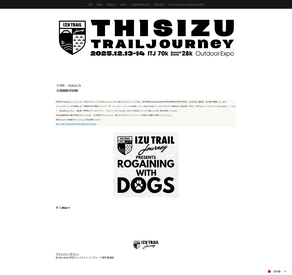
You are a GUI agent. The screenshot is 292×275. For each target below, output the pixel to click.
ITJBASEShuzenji (140, 4)
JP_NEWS (61, 85)
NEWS (100, 4)
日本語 (274, 271)
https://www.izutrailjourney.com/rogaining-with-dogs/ (76, 124)
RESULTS (111, 4)
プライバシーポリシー (67, 253)
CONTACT (159, 4)
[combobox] (276, 271)
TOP (90, 4)
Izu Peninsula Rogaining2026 (186, 4)
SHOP (123, 4)
